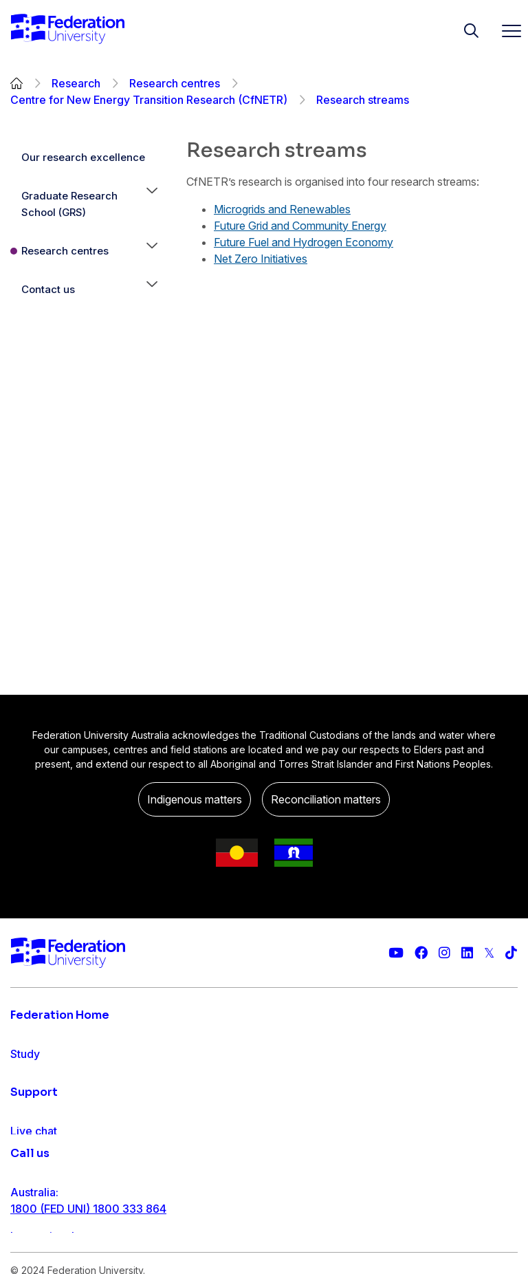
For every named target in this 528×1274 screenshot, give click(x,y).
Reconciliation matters (326, 799)
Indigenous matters (194, 799)
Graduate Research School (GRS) (69, 204)
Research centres (174, 83)
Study (25, 1054)
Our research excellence (83, 157)
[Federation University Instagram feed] (444, 953)
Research (76, 83)
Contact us (48, 289)
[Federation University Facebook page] (421, 953)
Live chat (33, 1230)
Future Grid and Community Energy (300, 226)
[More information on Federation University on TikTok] (511, 953)
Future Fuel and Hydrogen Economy (303, 242)
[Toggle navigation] (506, 30)
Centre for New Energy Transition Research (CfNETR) (148, 100)
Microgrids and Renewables (282, 209)
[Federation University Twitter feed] (489, 953)
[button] (152, 204)
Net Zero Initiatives (260, 259)
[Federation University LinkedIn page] (467, 953)
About (26, 1164)
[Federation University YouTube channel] (396, 953)
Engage (30, 1136)
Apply (25, 1081)
